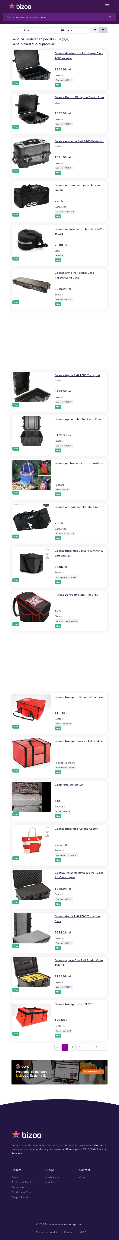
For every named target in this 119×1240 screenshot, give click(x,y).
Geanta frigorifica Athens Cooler (79, 828)
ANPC (82, 1232)
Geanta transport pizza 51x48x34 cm (72, 743)
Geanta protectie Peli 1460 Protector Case (75, 143)
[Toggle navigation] (107, 5)
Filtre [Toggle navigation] (27, 30)
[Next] (104, 1047)
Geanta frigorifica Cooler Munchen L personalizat (73, 553)
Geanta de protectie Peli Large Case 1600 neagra (78, 55)
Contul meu (18, 1187)
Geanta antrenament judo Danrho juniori (74, 187)
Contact (84, 1177)
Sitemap (68, 1232)
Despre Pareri (19, 1197)
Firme (14, 1177)
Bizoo (48, 1224)
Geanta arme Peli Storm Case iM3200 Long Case (77, 275)
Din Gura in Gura (21, 1192)
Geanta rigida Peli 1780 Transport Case (73, 377)
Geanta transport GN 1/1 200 (77, 1004)
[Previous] (57, 1047)
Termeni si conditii (46, 1232)
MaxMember (52, 1177)
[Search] (53, 17)
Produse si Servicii (22, 1182)
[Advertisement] (59, 340)
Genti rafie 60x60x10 (71, 784)
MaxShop (50, 1182)
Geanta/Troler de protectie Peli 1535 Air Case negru (78, 875)
